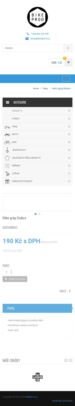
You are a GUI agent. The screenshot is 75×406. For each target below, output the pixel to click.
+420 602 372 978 (39, 33)
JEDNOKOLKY (19, 150)
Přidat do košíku (15, 280)
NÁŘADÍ (16, 165)
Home (36, 88)
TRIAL (15, 126)
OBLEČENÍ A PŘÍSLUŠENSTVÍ (26, 158)
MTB (14, 142)
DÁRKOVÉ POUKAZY (22, 181)
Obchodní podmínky (62, 400)
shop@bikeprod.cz (40, 38)
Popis (10, 309)
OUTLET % (17, 110)
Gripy (45, 88)
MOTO (15, 134)
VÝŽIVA (15, 173)
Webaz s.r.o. (32, 397)
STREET (16, 118)
